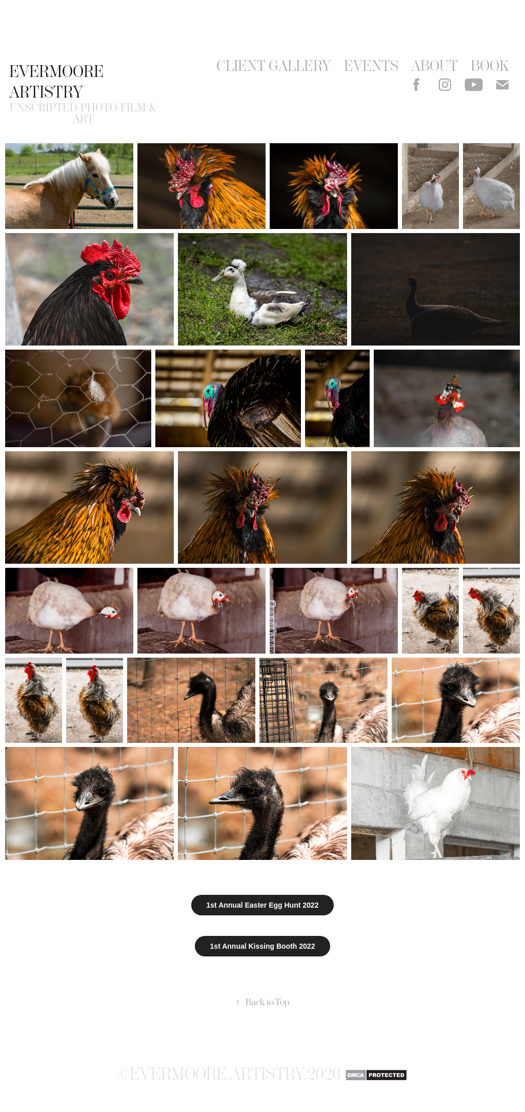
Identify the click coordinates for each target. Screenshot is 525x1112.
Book (490, 65)
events (371, 65)
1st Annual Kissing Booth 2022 (262, 946)
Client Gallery (273, 65)
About (434, 65)
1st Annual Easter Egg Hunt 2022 (263, 905)
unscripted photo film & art (84, 113)
